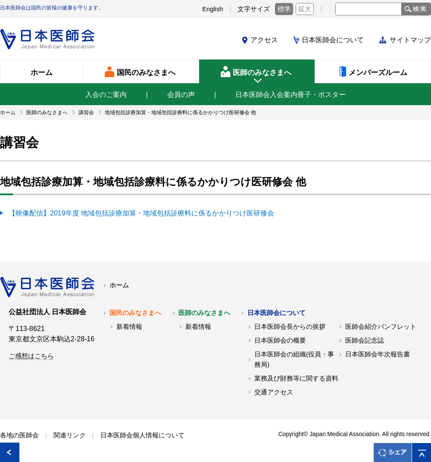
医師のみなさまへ (204, 312)
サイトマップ (410, 40)
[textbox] (368, 9)
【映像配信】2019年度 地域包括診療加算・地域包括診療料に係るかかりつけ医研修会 (141, 213)
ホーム (119, 285)
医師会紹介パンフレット (380, 326)
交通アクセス (273, 392)
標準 (284, 9)
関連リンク (69, 435)
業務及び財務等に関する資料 (296, 378)
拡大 (304, 9)
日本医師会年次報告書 (377, 354)
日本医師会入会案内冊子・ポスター (290, 94)
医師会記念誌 (364, 340)
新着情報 (129, 326)
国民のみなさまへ (135, 312)
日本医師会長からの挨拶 (289, 326)
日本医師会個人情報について (142, 435)
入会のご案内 (106, 94)
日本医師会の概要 (280, 340)
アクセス (264, 40)
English (212, 9)
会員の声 (181, 94)
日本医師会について (333, 40)
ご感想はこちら (31, 356)
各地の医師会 (19, 435)
